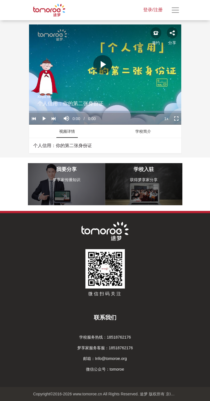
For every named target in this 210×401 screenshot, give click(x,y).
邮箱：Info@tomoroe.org (105, 358)
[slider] (105, 112)
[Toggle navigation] (175, 10)
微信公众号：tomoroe (105, 369)
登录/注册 (152, 9)
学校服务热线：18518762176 (105, 337)
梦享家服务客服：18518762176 (105, 348)
